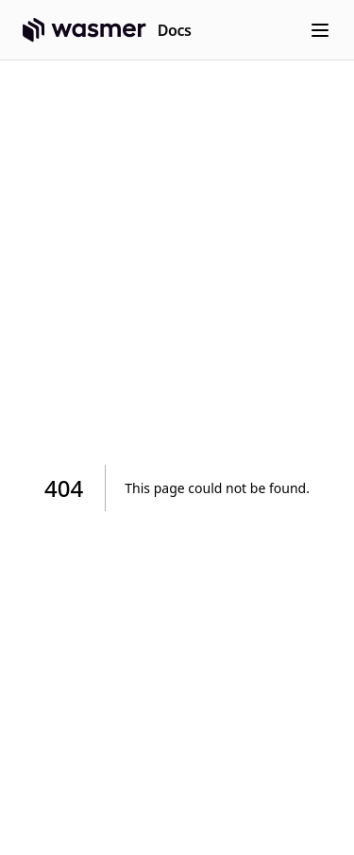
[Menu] (320, 30)
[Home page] (107, 30)
